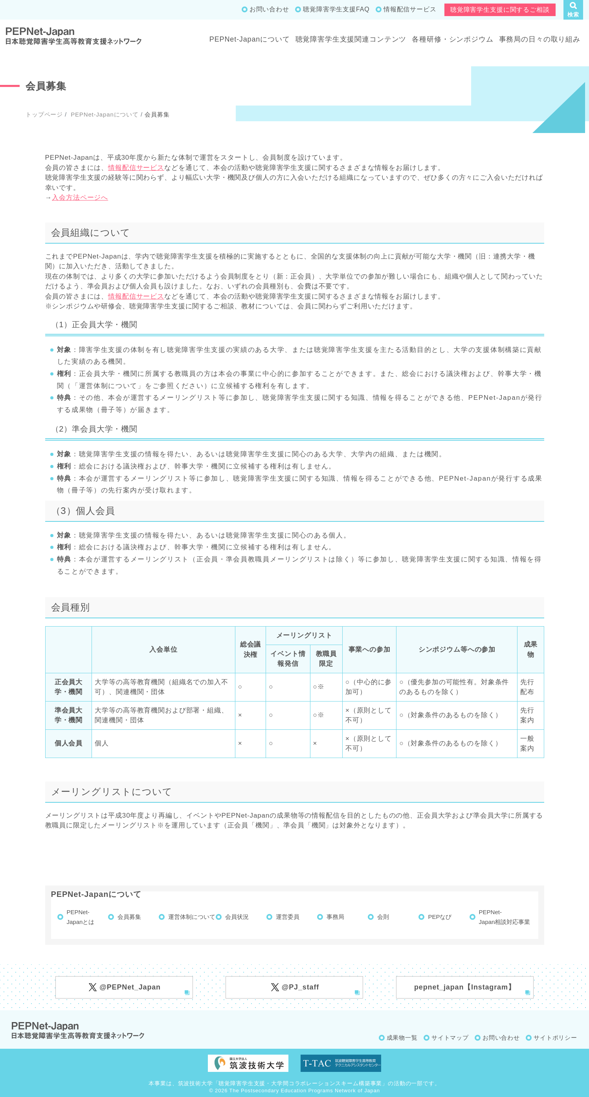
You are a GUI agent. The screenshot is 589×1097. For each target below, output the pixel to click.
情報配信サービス (410, 9)
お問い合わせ (269, 9)
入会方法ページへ (80, 197)
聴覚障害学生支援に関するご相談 (500, 9)
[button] (573, 10)
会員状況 (237, 916)
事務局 (335, 916)
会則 (383, 916)
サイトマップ (450, 1037)
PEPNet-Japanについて (249, 39)
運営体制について (191, 916)
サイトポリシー (555, 1037)
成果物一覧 (402, 1037)
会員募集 (129, 916)
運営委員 (287, 916)
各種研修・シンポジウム (452, 39)
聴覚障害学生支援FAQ (336, 9)
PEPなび (439, 916)
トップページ (44, 114)
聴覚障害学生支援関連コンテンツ (351, 39)
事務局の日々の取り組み (539, 39)
